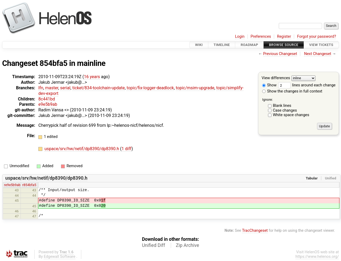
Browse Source (283, 45)
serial (65, 87)
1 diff (126, 148)
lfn (40, 87)
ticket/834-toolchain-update (98, 87)
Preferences (260, 36)
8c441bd (46, 99)
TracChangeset (255, 230)
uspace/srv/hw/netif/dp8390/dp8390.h (82, 148)
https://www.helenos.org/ (317, 256)
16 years (92, 76)
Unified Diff (153, 245)
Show (269, 85)
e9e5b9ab (47, 104)
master (51, 87)
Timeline (222, 45)
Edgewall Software (59, 256)
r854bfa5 (29, 185)
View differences (276, 78)
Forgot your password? (316, 36)
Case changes (285, 110)
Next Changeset (317, 54)
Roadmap (249, 45)
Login (240, 36)
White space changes (291, 115)
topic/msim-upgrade (195, 87)
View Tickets (321, 45)
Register (284, 36)
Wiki (199, 45)
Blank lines (282, 105)
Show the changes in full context (292, 91)
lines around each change (307, 85)
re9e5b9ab (12, 185)
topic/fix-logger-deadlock (150, 87)
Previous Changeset (280, 54)
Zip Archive (187, 245)
